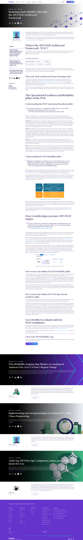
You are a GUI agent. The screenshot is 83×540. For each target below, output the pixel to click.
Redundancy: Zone (50, 278)
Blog (20, 511)
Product (10, 522)
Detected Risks (45, 511)
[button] (18, 2)
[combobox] (59, 2)
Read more (35, 397)
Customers (28, 2)
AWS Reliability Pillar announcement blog (40, 228)
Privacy (10, 520)
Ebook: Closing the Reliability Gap (59, 509)
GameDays (34, 150)
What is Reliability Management (59, 514)
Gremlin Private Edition (46, 520)
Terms (10, 529)
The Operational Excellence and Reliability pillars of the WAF (49, 96)
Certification (22, 514)
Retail (32, 509)
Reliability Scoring (45, 524)
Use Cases (11, 86)
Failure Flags (44, 516)
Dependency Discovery (46, 509)
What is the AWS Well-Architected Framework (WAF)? (45, 46)
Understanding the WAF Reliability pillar (43, 156)
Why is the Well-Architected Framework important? (48, 76)
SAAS (32, 514)
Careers (10, 511)
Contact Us (11, 514)
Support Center (23, 522)
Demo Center (22, 516)
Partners (10, 518)
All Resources (22, 509)
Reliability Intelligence (46, 522)
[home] (11, 2)
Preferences (11, 533)
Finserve (32, 511)
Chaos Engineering (12, 88)
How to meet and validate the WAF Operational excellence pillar (46, 295)
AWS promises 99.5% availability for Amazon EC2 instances (51, 82)
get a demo (66, 330)
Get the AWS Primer (31, 343)
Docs (21, 518)
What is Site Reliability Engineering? (60, 516)
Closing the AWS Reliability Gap (32, 40)
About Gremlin (11, 509)
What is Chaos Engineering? (58, 518)
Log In (63, 2)
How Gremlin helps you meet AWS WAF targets (48, 217)
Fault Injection (45, 518)
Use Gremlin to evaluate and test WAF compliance (43, 321)
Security (21, 520)
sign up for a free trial (59, 330)
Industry (10, 85)
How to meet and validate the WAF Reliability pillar (47, 271)
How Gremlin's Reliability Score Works (60, 511)
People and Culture (13, 87)
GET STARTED (70, 2)
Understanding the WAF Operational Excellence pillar (49, 104)
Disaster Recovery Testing (47, 514)
